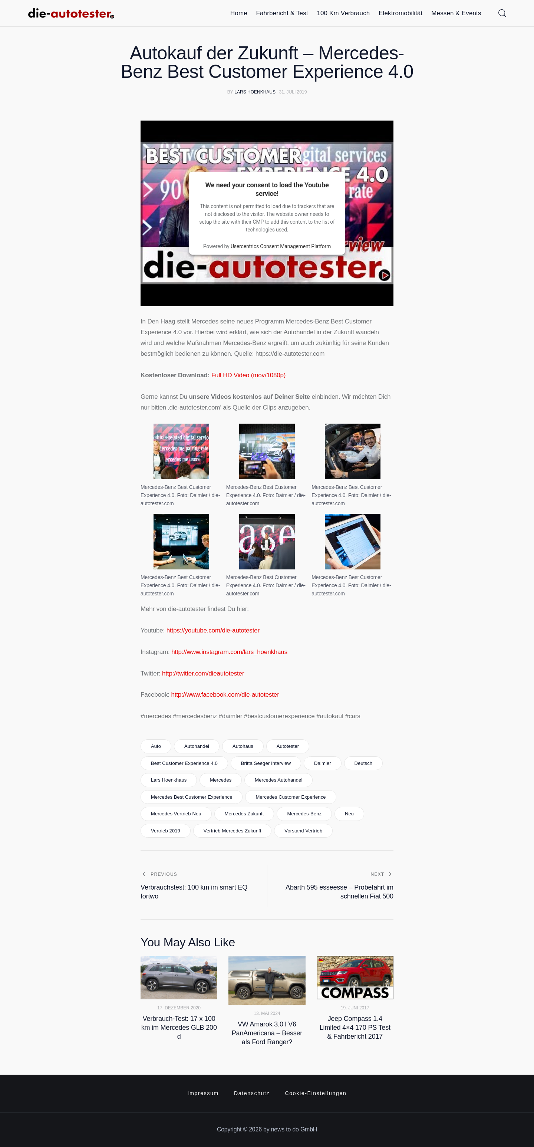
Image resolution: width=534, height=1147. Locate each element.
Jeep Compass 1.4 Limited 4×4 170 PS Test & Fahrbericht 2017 (355, 1027)
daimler (322, 763)
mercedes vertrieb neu (176, 813)
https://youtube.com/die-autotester (213, 630)
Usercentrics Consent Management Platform (281, 246)
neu (349, 813)
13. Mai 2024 (267, 1013)
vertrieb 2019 (165, 831)
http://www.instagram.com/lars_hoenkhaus (229, 651)
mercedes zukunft (244, 813)
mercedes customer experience (291, 797)
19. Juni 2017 (355, 1007)
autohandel (196, 746)
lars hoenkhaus (169, 780)
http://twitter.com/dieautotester (203, 673)
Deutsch (364, 763)
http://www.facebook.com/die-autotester (225, 694)
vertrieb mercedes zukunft (232, 831)
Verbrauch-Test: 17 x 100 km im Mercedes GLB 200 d (179, 1027)
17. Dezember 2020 (179, 1007)
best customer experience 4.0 (184, 763)
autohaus (243, 746)
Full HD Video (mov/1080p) (248, 375)
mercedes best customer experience (192, 797)
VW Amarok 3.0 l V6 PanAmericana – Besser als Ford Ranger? (267, 1033)
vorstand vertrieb (303, 831)
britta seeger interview (266, 763)
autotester (288, 746)
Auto (156, 746)
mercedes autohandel (278, 780)
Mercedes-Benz (304, 813)
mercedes (220, 780)
